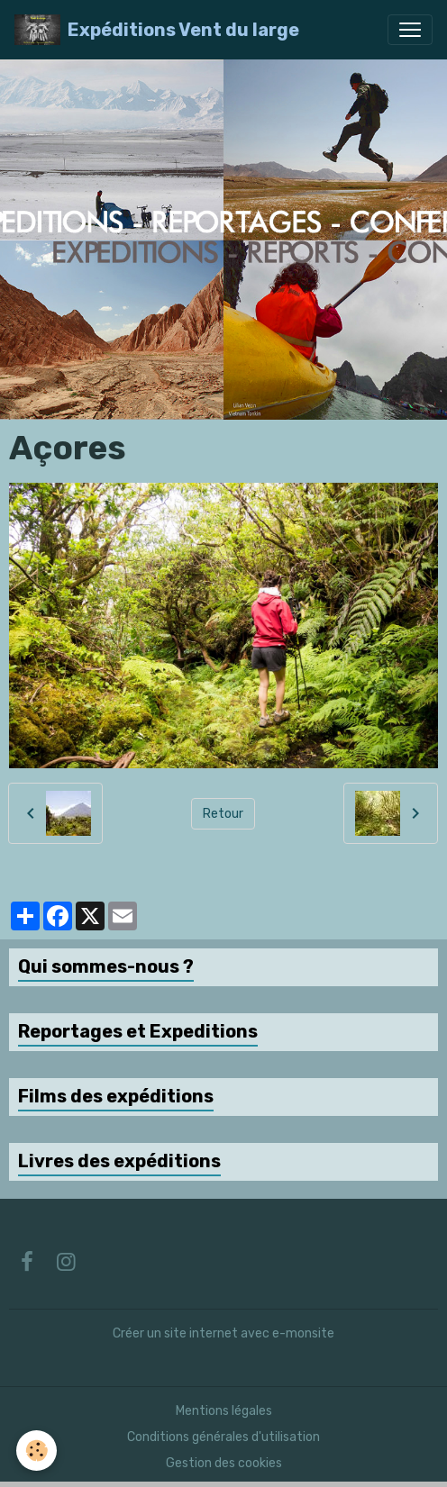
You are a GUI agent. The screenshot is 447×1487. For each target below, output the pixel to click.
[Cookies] (36, 1450)
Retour (223, 813)
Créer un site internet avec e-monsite (223, 1333)
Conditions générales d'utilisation (223, 1437)
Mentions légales (224, 1411)
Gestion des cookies (224, 1463)
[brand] (156, 29)
